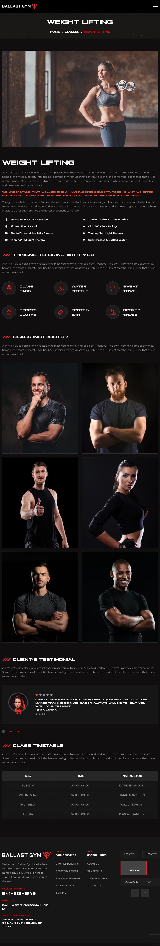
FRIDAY (28, 814)
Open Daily (131, 882)
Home (55, 32)
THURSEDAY (28, 804)
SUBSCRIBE (133, 870)
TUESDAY (28, 785)
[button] (3, 731)
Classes (72, 32)
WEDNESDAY (28, 795)
